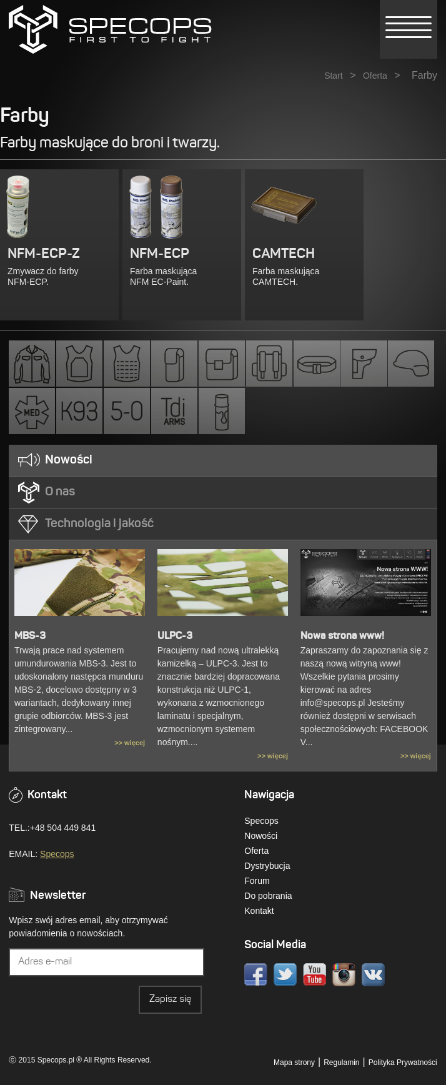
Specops (57, 854)
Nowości (260, 836)
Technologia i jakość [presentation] (99, 524)
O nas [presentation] (60, 492)
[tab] (223, 461)
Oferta (375, 76)
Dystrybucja (267, 866)
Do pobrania (268, 896)
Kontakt (259, 911)
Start (333, 76)
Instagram (343, 974)
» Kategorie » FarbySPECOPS (110, 29)
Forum (256, 881)
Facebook (255, 974)
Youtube (314, 974)
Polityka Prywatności (403, 1062)
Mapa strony (294, 1062)
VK (373, 974)
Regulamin (341, 1062)
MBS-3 (30, 637)
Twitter (285, 974)
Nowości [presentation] (68, 460)
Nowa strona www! (342, 637)
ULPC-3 (174, 637)
